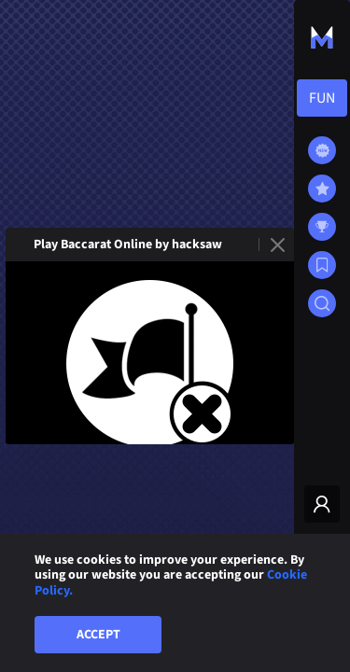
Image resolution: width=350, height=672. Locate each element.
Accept (98, 634)
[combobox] (322, 98)
